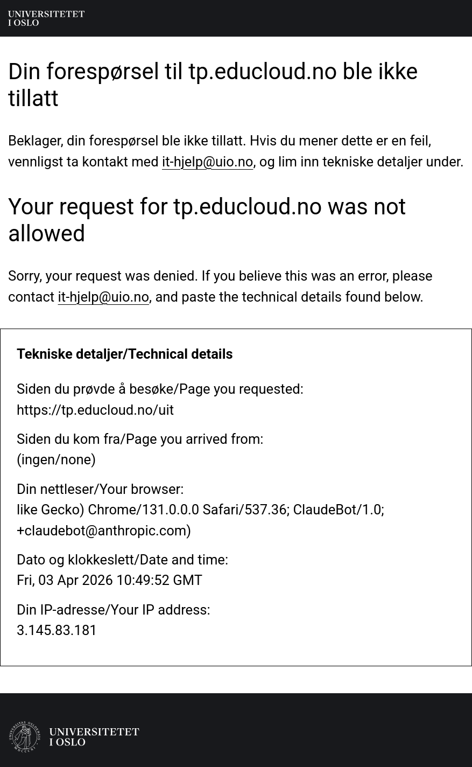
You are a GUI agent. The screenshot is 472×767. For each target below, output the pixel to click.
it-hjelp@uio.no (207, 162)
